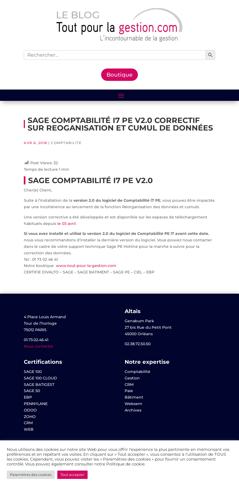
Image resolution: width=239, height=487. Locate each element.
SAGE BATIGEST (39, 384)
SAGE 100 (33, 371)
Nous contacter (39, 346)
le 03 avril (66, 223)
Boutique (119, 74)
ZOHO (30, 416)
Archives (133, 410)
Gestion (132, 378)
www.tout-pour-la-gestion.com (86, 265)
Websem (133, 403)
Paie (129, 390)
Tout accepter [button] (72, 474)
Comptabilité (66, 143)
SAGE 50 (32, 390)
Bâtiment (134, 397)
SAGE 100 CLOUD (40, 378)
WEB (29, 429)
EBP (28, 397)
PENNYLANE (36, 403)
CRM (28, 422)
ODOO (30, 410)
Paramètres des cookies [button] (30, 474)
